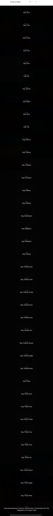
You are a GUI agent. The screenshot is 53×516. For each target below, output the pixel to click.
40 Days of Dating (15, 2)
